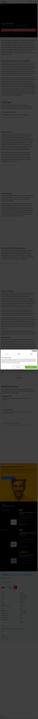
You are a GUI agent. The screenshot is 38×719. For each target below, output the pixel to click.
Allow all (30, 367)
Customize (18, 367)
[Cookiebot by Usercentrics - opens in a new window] (32, 351)
